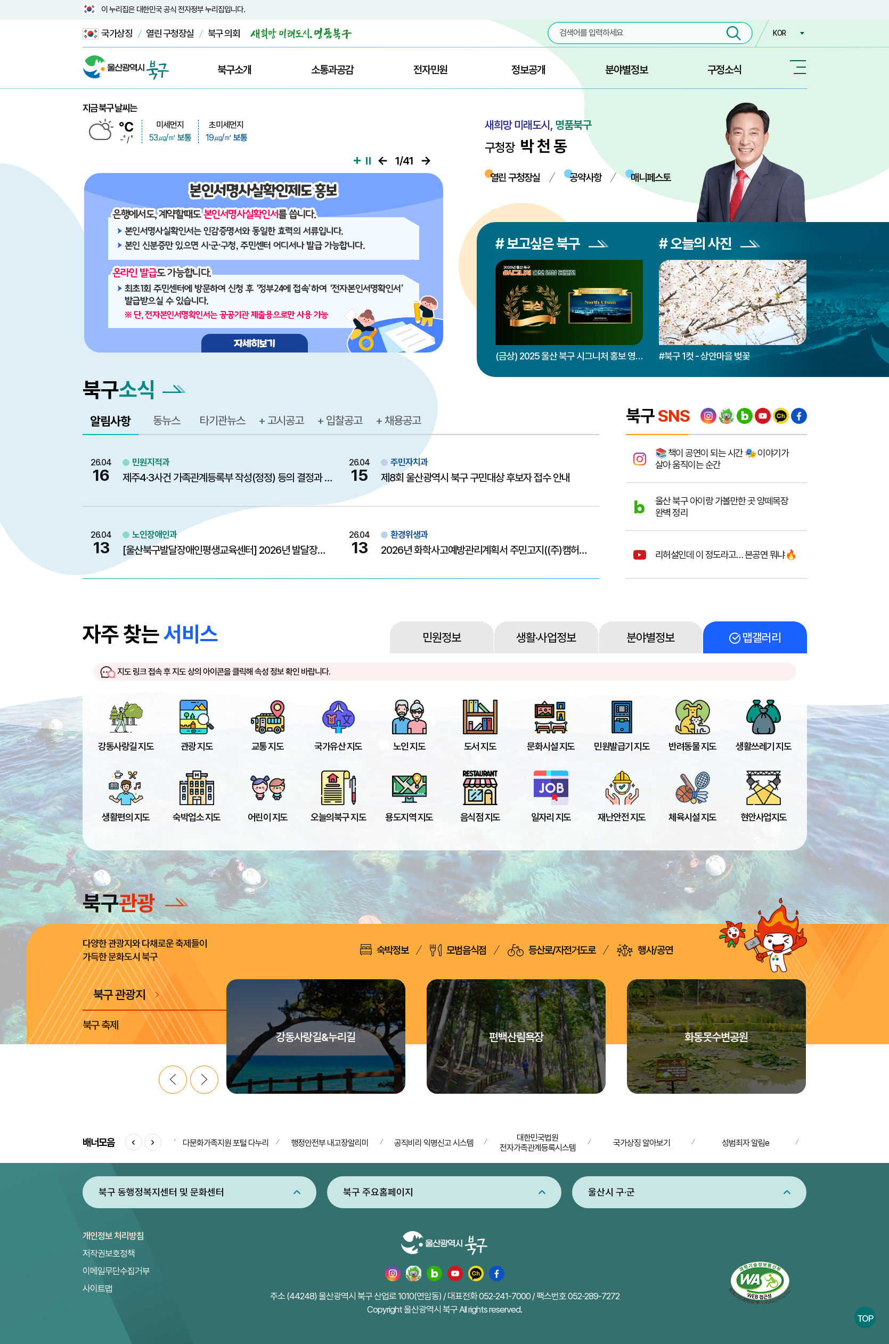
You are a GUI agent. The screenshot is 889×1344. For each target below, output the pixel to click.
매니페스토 (651, 177)
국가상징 (108, 34)
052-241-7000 (505, 1296)
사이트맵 (97, 1288)
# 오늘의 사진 (709, 243)
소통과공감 (332, 69)
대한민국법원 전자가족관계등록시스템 (538, 1143)
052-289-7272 (593, 1296)
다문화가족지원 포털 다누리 (226, 1143)
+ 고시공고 (281, 420)
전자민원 (430, 69)
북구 (136, 902)
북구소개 (234, 69)
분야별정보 (626, 69)
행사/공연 (645, 950)
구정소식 (724, 69)
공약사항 (585, 177)
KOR (779, 33)
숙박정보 (384, 950)
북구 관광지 (119, 994)
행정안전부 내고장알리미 (330, 1143)
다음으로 (425, 161)
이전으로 (382, 161)
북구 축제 (101, 1025)
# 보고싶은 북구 (551, 243)
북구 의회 (224, 33)
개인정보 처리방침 (113, 1236)
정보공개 (528, 69)
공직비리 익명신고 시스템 (434, 1143)
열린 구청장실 (170, 33)
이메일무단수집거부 (116, 1271)
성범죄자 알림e (745, 1143)
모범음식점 (458, 950)
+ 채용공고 (398, 420)
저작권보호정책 (109, 1253)
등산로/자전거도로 (552, 950)
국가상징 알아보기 (641, 1143)
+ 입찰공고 (339, 420)
